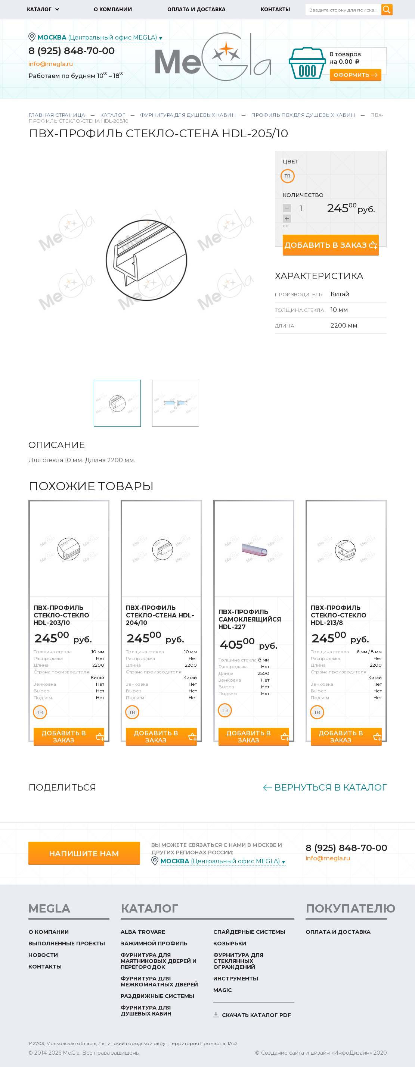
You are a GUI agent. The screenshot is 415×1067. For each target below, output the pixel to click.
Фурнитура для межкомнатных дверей (159, 981)
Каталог (112, 115)
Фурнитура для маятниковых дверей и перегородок (158, 961)
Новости (43, 955)
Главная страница (56, 115)
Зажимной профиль (154, 943)
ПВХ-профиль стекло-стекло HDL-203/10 (61, 615)
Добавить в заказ (325, 245)
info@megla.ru (50, 64)
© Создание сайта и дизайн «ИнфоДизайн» (313, 1052)
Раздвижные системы (157, 996)
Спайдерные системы (249, 932)
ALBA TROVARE (143, 932)
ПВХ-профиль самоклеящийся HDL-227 (250, 619)
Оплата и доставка (338, 932)
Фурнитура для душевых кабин (188, 115)
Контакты (45, 966)
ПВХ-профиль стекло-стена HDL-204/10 (160, 615)
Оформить (351, 74)
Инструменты (235, 978)
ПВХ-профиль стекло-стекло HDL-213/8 (338, 615)
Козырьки (229, 943)
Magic (222, 990)
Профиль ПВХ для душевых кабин (303, 115)
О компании (48, 932)
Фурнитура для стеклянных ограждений (238, 961)
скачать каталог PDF (256, 1015)
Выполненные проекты (66, 943)
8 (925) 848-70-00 (71, 51)
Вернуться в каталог (330, 787)
